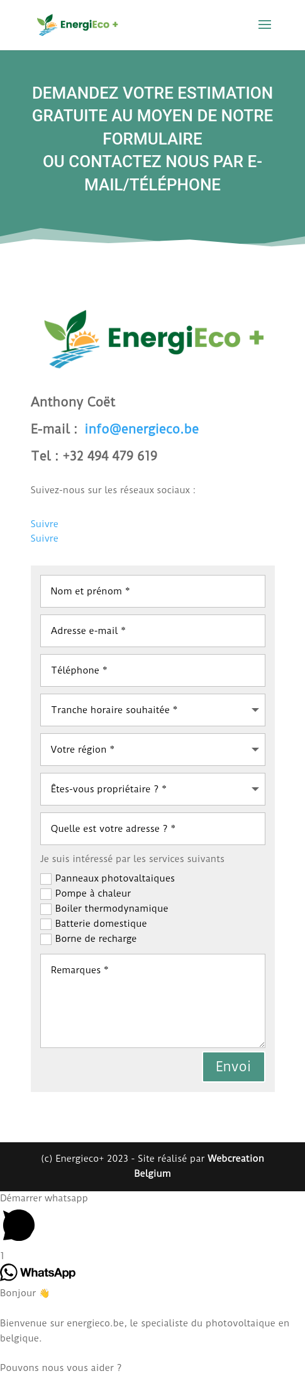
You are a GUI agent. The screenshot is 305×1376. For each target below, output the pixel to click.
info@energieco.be (141, 429)
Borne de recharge (88, 939)
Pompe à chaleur (85, 894)
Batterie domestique (93, 924)
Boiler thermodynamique (104, 909)
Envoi (234, 1066)
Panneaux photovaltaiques (107, 879)
